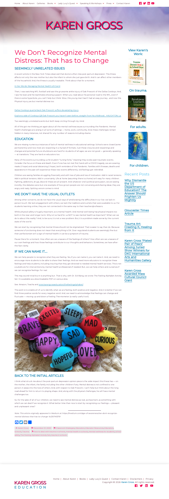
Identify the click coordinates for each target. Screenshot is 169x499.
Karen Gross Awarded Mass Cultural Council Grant (135, 275)
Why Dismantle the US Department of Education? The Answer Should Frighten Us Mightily (135, 190)
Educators (108, 428)
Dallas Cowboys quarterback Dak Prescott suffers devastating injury (47, 110)
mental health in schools (77, 432)
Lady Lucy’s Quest (66, 3)
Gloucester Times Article (136, 212)
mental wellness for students (102, 432)
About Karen (29, 3)
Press (108, 3)
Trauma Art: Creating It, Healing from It (138, 227)
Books (50, 3)
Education (80, 428)
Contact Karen (123, 3)
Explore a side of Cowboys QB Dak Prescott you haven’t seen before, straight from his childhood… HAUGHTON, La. (68, 116)
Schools (18, 432)
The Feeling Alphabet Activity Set (35, 435)
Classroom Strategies (65, 428)
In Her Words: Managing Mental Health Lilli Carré (37, 86)
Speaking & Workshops (90, 3)
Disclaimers (136, 479)
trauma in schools (59, 435)
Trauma (25, 432)
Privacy (149, 479)
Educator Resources (95, 428)
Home (17, 3)
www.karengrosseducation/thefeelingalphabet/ (61, 285)
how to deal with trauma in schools (49, 432)
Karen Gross (23, 428)
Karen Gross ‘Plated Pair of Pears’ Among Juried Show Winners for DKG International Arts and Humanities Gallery (138, 250)
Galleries (41, 3)
